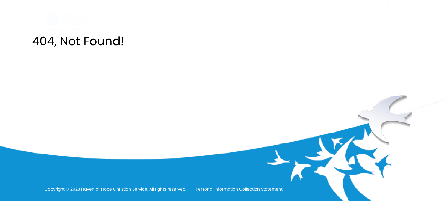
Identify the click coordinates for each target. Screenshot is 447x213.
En (388, 5)
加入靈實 (393, 21)
